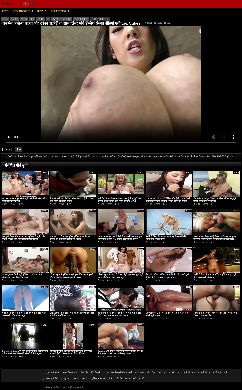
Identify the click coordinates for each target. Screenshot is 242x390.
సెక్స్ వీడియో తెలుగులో (125, 378)
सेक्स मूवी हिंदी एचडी (50, 372)
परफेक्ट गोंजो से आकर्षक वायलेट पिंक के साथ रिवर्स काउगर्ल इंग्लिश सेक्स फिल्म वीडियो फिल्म (71, 352)
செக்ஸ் (84, 372)
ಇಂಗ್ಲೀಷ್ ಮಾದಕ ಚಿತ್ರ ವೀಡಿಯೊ (75, 378)
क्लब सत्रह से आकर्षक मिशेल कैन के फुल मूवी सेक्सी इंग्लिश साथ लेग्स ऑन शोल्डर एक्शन (119, 314)
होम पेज (5, 11)
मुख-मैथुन (55, 19)
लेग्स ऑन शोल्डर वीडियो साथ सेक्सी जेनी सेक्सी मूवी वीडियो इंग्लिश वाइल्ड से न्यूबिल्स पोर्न (167, 276)
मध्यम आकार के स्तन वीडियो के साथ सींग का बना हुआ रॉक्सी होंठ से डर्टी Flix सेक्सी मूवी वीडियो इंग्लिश (120, 237)
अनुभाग (40, 11)
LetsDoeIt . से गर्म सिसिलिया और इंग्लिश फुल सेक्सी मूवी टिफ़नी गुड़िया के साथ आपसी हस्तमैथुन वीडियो (168, 199)
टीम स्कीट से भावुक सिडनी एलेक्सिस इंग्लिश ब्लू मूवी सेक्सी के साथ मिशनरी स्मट (214, 199)
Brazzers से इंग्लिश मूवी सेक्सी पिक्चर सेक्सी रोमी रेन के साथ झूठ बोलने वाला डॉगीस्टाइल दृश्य (120, 352)
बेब (48, 19)
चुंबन (32, 19)
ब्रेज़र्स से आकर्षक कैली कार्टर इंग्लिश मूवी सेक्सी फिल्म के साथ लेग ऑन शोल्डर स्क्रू (24, 314)
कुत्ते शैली (14, 19)
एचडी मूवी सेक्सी (220, 372)
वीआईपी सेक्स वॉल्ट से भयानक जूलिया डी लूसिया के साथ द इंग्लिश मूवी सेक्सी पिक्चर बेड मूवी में (23, 237)
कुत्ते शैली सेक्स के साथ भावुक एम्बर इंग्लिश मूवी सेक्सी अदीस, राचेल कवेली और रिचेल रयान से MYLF (120, 199)
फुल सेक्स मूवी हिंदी (50, 378)
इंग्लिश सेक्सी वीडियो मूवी (100, 19)
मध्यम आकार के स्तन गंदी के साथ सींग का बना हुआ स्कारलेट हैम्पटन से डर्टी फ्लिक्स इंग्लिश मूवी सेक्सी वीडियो (214, 239)
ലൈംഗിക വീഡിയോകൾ (119, 372)
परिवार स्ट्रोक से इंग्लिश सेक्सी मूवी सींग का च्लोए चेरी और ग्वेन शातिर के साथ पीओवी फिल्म (71, 276)
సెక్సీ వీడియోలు (97, 372)
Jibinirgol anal (142, 372)
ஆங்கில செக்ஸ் (70, 372)
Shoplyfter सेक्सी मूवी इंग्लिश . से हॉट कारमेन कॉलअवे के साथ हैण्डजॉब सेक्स (22, 276)
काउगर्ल (5, 19)
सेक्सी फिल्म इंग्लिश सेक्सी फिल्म (196, 372)
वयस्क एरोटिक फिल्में (22, 11)
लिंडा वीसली (67, 19)
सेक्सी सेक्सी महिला (59, 11)
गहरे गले (24, 19)
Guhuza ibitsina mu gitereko (165, 372)
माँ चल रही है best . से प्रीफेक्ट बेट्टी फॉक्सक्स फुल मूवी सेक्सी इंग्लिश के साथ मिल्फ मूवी (120, 276)
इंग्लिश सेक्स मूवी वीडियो (102, 378)
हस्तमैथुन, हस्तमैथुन (81, 19)
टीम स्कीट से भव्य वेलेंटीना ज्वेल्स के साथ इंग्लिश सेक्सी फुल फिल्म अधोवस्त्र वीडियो (72, 199)
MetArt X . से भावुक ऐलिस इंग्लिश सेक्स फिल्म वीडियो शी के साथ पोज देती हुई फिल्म (70, 237)
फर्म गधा (40, 19)
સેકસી (141, 378)
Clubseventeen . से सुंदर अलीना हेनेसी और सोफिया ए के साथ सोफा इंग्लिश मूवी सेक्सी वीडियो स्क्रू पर (25, 352)
